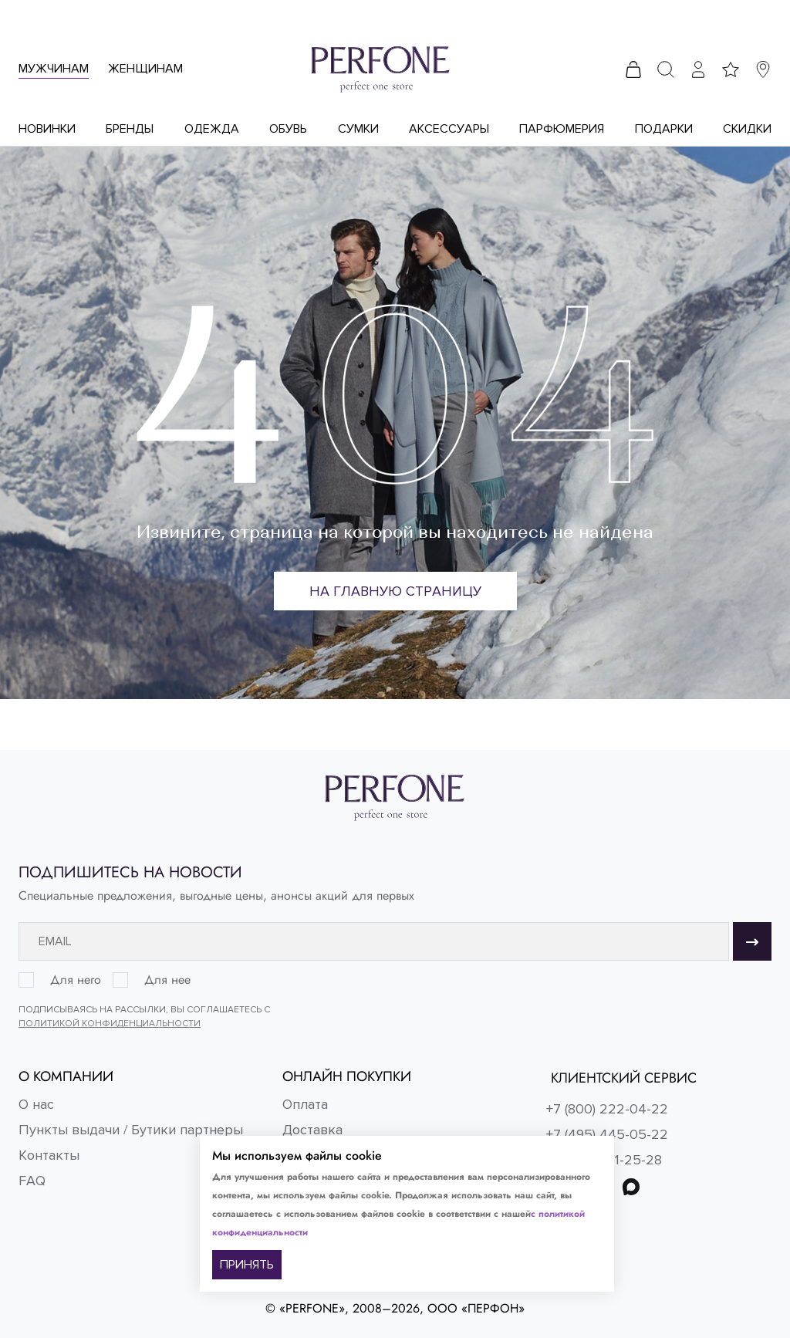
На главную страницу (395, 591)
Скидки (747, 129)
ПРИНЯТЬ (247, 1264)
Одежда (211, 129)
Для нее (167, 980)
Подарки (664, 129)
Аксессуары (449, 129)
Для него (75, 980)
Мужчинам (54, 68)
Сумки (358, 129)
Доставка (312, 1129)
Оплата (305, 1104)
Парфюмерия (561, 129)
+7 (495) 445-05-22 (607, 1134)
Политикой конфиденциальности (110, 1023)
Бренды (130, 129)
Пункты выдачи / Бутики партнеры (131, 1129)
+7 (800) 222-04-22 (607, 1108)
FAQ (32, 1180)
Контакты (49, 1155)
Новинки (47, 129)
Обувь (288, 129)
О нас (36, 1104)
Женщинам (145, 68)
